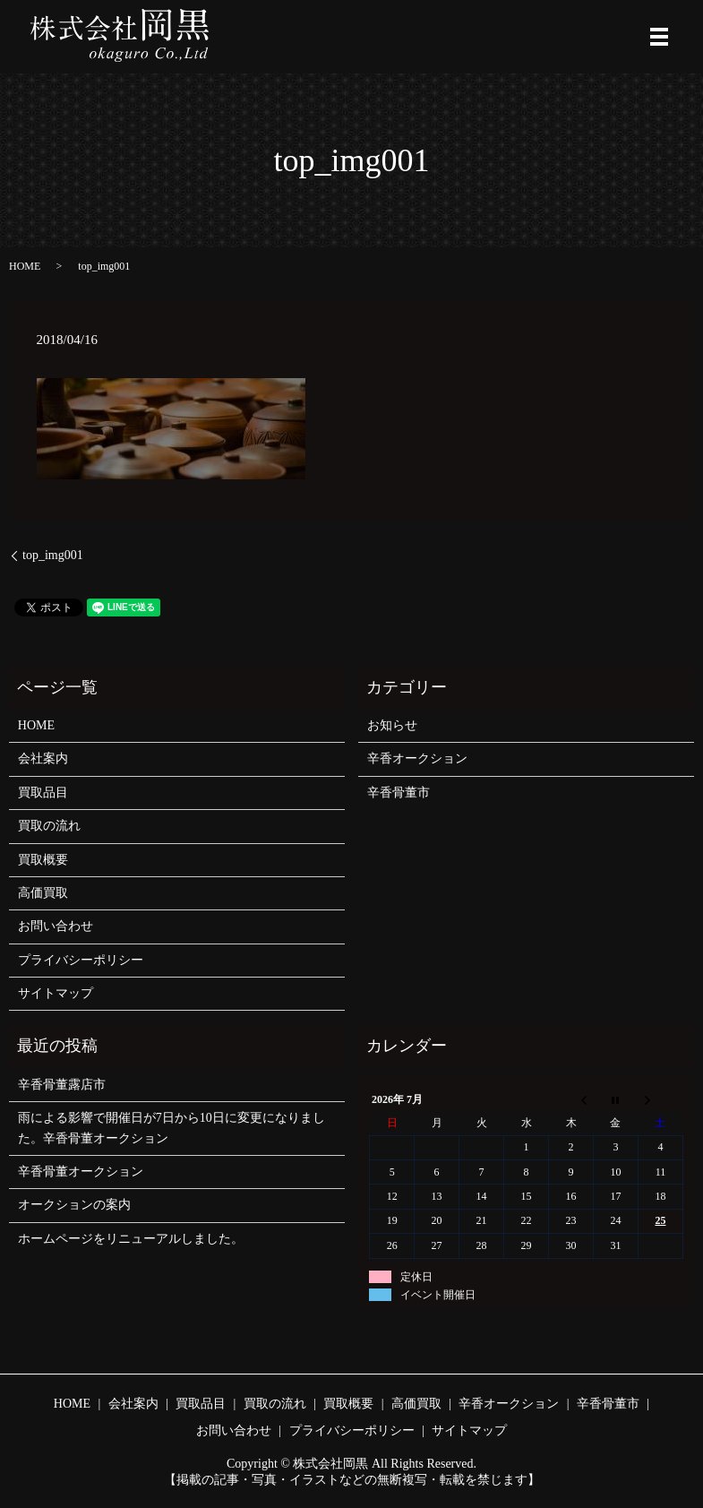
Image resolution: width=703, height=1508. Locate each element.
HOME (24, 266)
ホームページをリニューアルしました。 (131, 1238)
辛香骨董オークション (80, 1171)
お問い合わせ (55, 926)
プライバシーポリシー (80, 960)
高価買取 (43, 893)
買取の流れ (49, 825)
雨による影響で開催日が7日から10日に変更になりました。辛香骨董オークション (171, 1127)
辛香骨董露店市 (62, 1084)
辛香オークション (417, 758)
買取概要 (43, 859)
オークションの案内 (74, 1204)
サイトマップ (55, 993)
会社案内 (43, 758)
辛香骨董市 (398, 792)
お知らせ (392, 725)
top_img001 (52, 555)
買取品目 (43, 792)
